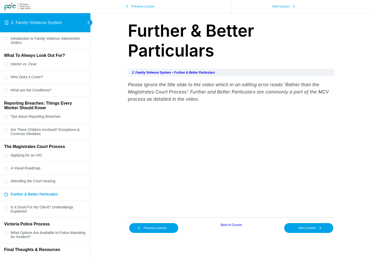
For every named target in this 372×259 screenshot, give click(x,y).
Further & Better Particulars (194, 72)
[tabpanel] (231, 147)
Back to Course (231, 225)
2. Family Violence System (36, 22)
